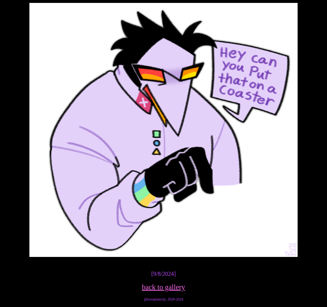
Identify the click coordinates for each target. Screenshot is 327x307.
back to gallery (163, 287)
